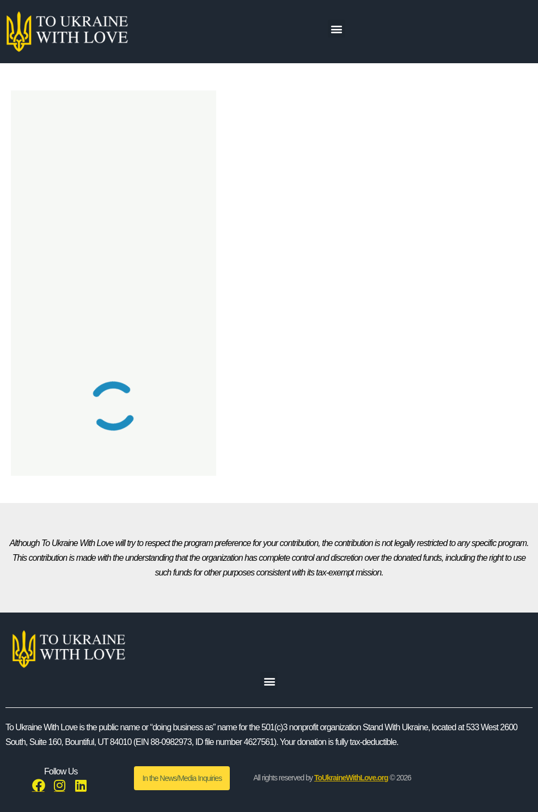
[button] (336, 29)
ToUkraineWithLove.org (351, 777)
